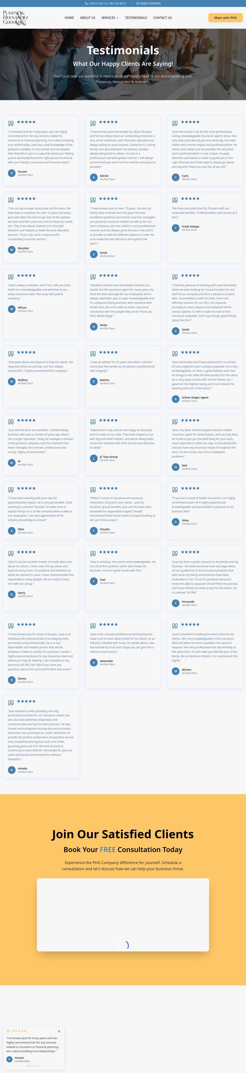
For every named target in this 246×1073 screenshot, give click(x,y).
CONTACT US (162, 18)
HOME (69, 18)
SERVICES (110, 18)
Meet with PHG (225, 18)
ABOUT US (87, 18)
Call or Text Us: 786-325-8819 (105, 3)
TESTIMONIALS (136, 18)
